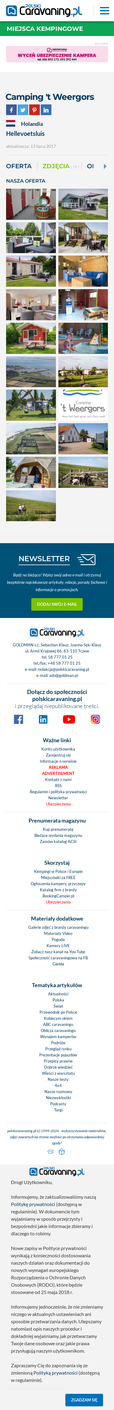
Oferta (19, 166)
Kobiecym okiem (58, 1018)
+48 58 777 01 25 (64, 663)
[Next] (104, 166)
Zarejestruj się (58, 755)
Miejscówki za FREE (58, 877)
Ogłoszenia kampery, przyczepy (58, 883)
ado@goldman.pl (63, 675)
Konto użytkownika (58, 749)
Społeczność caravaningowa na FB (58, 957)
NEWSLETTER (44, 558)
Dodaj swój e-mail (57, 604)
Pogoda (58, 939)
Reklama (58, 767)
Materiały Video (58, 933)
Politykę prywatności (33, 1204)
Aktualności (58, 993)
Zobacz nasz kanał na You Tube (58, 951)
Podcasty (58, 1103)
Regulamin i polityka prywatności (58, 791)
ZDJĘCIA (61, 166)
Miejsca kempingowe (45, 28)
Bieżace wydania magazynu (58, 835)
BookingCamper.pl (58, 895)
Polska (58, 1000)
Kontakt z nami (58, 779)
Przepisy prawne (58, 1061)
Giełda (58, 963)
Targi (58, 1109)
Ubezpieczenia (58, 803)
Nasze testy (58, 1079)
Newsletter (58, 797)
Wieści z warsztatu (58, 1073)
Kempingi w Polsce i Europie (58, 871)
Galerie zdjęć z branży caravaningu (58, 927)
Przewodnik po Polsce (58, 1012)
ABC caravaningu (58, 1024)
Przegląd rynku (58, 1048)
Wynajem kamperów (58, 1036)
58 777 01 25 (60, 657)
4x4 (58, 1085)
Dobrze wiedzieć (58, 1067)
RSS (58, 785)
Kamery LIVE (58, 945)
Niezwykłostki (58, 1097)
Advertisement (58, 773)
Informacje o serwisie (58, 761)
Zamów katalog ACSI (58, 841)
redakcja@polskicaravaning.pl (63, 669)
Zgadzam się (84, 1399)
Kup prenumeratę (58, 829)
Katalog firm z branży (58, 889)
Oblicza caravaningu (58, 1030)
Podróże (58, 1042)
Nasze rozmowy (58, 1091)
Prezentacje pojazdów (58, 1054)
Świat (58, 1006)
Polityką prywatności (55, 1372)
